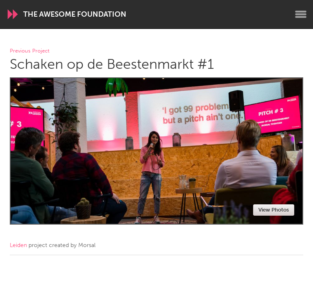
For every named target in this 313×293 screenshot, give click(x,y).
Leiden (18, 245)
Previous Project (29, 51)
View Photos (273, 210)
